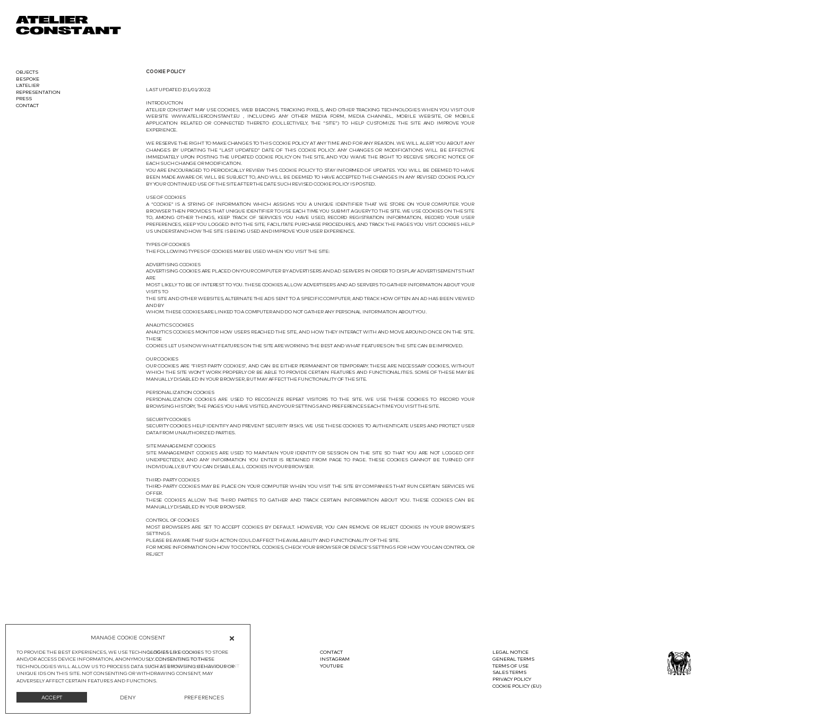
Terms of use (510, 666)
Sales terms (509, 672)
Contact (331, 652)
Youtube (331, 666)
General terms (513, 659)
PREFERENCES (204, 697)
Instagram (335, 659)
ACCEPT (52, 697)
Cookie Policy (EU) (517, 686)
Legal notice (510, 652)
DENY (128, 697)
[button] (234, 638)
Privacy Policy (511, 679)
